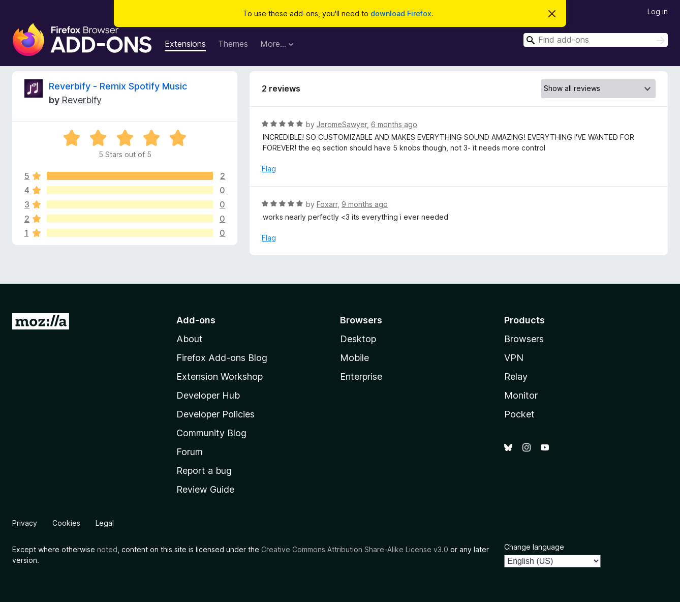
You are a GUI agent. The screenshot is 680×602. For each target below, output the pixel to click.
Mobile (354, 357)
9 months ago (365, 204)
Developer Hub (208, 395)
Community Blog (211, 433)
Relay (516, 376)
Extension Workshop (219, 376)
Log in (657, 11)
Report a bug (204, 470)
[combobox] (595, 40)
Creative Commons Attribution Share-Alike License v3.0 (354, 549)
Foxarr (327, 204)
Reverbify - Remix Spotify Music (118, 86)
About (189, 339)
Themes (233, 44)
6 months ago (394, 124)
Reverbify (81, 100)
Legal (105, 523)
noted (107, 549)
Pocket (519, 414)
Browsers (524, 339)
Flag (269, 168)
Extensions (185, 44)
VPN (513, 357)
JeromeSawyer (342, 124)
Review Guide (205, 489)
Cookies (66, 523)
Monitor (521, 395)
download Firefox (400, 13)
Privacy (24, 523)
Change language (534, 547)
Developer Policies (215, 414)
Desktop (358, 339)
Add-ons (195, 320)
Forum (189, 451)
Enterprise (361, 376)
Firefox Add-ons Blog (221, 357)
